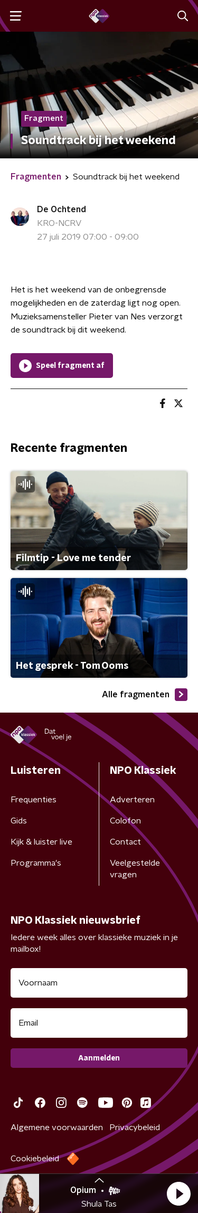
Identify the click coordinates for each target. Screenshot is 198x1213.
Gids (19, 821)
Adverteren (132, 799)
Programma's (36, 863)
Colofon (125, 821)
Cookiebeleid (35, 1158)
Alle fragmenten (144, 694)
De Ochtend (61, 209)
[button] (178, 1193)
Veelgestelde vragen (135, 869)
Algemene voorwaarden (57, 1127)
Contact (125, 842)
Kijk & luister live (41, 842)
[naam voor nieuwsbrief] (99, 983)
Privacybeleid (134, 1127)
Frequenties (33, 799)
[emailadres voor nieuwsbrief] (99, 1023)
